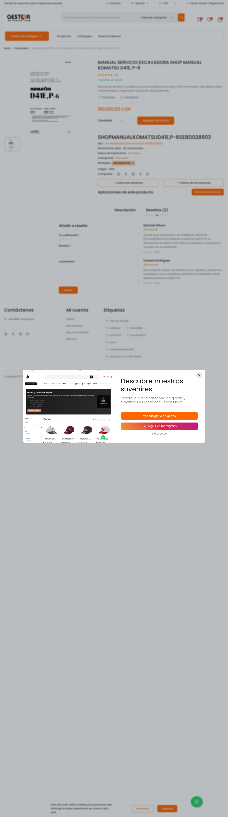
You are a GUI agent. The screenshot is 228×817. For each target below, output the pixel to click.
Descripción (125, 210)
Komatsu (134, 153)
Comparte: (105, 174)
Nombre (65, 246)
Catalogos (84, 36)
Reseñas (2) (157, 210)
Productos (64, 36)
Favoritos (106, 97)
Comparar (129, 97)
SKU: (100, 143)
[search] (181, 17)
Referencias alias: (109, 148)
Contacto (113, 3)
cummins (113, 335)
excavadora (136, 335)
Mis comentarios (77, 332)
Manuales (21, 48)
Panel (70, 319)
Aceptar (167, 808)
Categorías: (106, 158)
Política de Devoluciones (194, 183)
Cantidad (105, 120)
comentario (67, 261)
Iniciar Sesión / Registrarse (205, 3)
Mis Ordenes (74, 326)
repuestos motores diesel (124, 356)
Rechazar (143, 808)
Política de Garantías (128, 183)
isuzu (111, 342)
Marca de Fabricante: (112, 153)
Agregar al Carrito (156, 120)
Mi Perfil (71, 339)
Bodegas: (104, 163)
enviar (68, 290)
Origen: (102, 169)
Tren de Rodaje (117, 321)
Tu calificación (69, 235)
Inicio (7, 48)
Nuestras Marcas (109, 36)
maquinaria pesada (120, 349)
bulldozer (113, 328)
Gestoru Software (33, 376)
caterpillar (134, 328)
